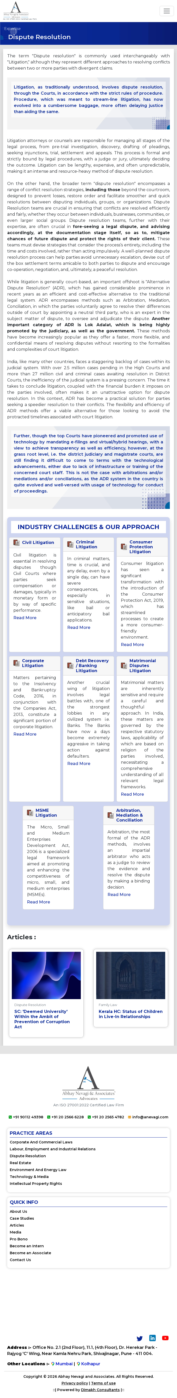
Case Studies (22, 1218)
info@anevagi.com (148, 1117)
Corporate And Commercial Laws (41, 1142)
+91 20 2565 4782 (106, 1117)
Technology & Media (29, 1176)
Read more (24, 617)
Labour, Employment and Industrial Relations (53, 1149)
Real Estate (20, 1163)
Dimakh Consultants (100, 1390)
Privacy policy (75, 1383)
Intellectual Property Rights (36, 1183)
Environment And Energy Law (38, 1169)
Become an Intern (27, 1246)
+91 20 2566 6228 (65, 1117)
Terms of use (103, 1383)
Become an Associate (30, 1253)
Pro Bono (19, 1239)
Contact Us (20, 1260)
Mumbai (62, 1363)
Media (15, 1232)
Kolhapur (88, 1363)
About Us (18, 1211)
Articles (17, 1225)
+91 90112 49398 (26, 1117)
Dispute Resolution (28, 1156)
